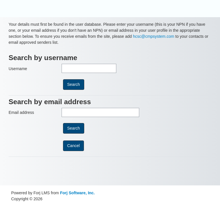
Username (18, 68)
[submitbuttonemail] (73, 128)
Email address (21, 112)
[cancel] (73, 145)
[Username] (89, 68)
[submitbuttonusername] (73, 84)
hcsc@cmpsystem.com (153, 36)
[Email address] (100, 112)
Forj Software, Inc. (77, 193)
